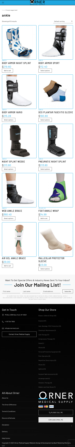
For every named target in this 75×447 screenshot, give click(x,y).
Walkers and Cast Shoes (46, 387)
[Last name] (31, 291)
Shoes (40, 365)
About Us (5, 398)
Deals (40, 343)
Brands (40, 321)
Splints (40, 369)
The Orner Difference (9, 405)
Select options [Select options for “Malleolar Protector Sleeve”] (45, 269)
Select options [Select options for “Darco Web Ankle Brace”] (8, 218)
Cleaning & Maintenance (46, 330)
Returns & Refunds (8, 418)
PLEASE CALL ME (56, 412)
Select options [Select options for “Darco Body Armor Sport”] (45, 70)
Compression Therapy (45, 339)
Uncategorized (43, 378)
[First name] (11, 291)
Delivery (5, 431)
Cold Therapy (42, 335)
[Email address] (51, 291)
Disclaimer (5, 425)
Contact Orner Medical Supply (19, 334)
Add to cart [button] (7, 70)
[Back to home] (37, 2)
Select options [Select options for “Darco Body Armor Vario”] (8, 120)
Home (3, 10)
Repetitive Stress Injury (46, 360)
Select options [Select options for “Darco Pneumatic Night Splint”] (45, 169)
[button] (3, 2)
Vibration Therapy (44, 383)
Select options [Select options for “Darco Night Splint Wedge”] (8, 169)
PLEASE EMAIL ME (56, 420)
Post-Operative (43, 356)
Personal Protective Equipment (48, 352)
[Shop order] (63, 21)
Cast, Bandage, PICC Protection (48, 326)
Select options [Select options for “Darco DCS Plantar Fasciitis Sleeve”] (45, 120)
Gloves (40, 347)
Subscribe (68, 291)
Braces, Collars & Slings (45, 315)
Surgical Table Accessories (47, 374)
